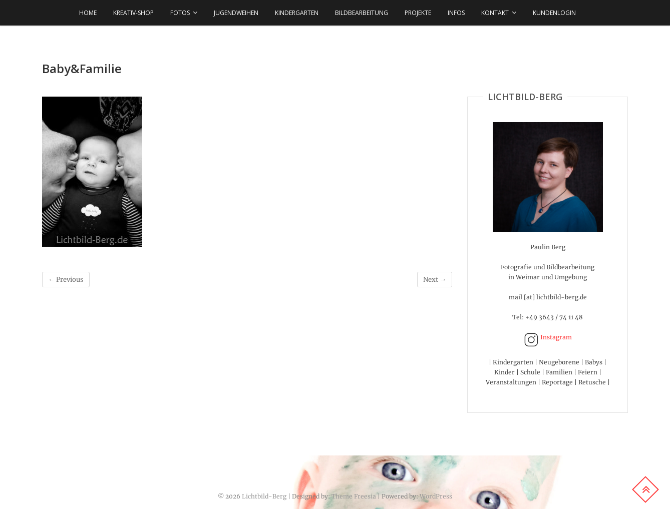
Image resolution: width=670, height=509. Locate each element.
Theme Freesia (353, 496)
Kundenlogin (554, 13)
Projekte (418, 13)
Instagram (548, 337)
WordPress (436, 496)
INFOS (456, 13)
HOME (88, 13)
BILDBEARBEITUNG (361, 13)
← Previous (66, 279)
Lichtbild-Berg (264, 496)
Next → (434, 279)
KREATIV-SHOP (133, 13)
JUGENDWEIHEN (236, 13)
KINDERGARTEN (296, 13)
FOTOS (180, 13)
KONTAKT (495, 13)
